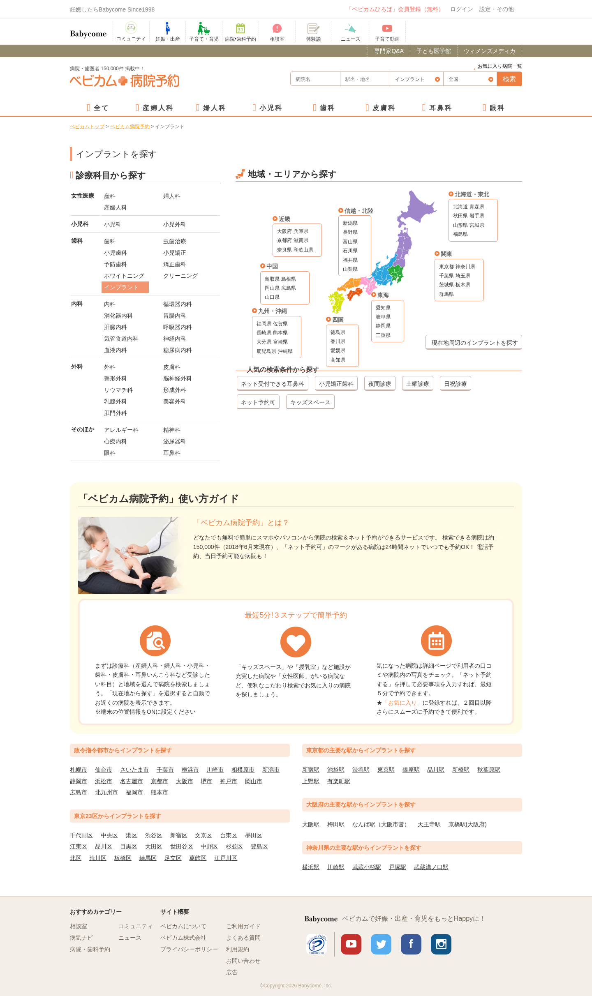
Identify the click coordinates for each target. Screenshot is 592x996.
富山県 (350, 241)
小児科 (271, 107)
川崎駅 (336, 867)
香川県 (338, 341)
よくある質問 (243, 937)
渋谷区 (153, 835)
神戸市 (228, 781)
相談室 (78, 926)
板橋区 (123, 858)
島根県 (288, 279)
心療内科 (115, 441)
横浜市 (190, 769)
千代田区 (81, 835)
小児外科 (174, 224)
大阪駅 (310, 824)
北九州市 (106, 792)
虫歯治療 (174, 241)
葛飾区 (197, 858)
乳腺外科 (115, 401)
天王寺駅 (429, 824)
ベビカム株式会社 (183, 937)
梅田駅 (336, 824)
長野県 (350, 232)
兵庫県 (301, 231)
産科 (110, 196)
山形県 (460, 225)
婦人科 (215, 107)
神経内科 (174, 338)
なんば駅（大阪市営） (381, 824)
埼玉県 (463, 276)
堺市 (206, 781)
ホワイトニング (124, 275)
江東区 (78, 846)
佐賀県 (280, 324)
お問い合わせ (243, 960)
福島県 (460, 234)
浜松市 (103, 781)
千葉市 (165, 769)
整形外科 (115, 378)
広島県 (288, 288)
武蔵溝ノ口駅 (431, 867)
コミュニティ (135, 926)
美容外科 (174, 401)
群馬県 (446, 294)
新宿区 (178, 835)
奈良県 (284, 250)
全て (101, 107)
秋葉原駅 (488, 769)
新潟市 (271, 769)
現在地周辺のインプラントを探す (475, 342)
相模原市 (242, 769)
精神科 (171, 430)
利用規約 (237, 949)
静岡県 (383, 326)
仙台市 (103, 769)
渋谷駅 (361, 769)
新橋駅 (460, 769)
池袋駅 (336, 769)
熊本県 (280, 333)
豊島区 (259, 846)
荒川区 (97, 858)
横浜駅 (310, 867)
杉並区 (234, 846)
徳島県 (338, 332)
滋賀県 (301, 240)
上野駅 (310, 781)
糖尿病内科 (177, 350)
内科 (110, 304)
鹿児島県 (266, 351)
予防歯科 (115, 264)
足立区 (173, 858)
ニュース (129, 937)
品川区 (103, 846)
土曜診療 (417, 383)
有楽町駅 (338, 781)
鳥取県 (272, 279)
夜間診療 (379, 383)
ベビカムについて (183, 926)
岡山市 (253, 781)
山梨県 (350, 269)
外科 (110, 367)
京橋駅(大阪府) (468, 824)
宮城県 (476, 225)
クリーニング (180, 275)
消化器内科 (118, 315)
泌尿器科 (174, 441)
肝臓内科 (115, 327)
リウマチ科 (118, 390)
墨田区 (253, 835)
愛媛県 (338, 350)
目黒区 (128, 846)
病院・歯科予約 (90, 949)
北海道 (460, 207)
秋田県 (460, 216)
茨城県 (446, 285)
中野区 (209, 846)
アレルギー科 (121, 430)
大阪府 (284, 231)
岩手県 (476, 216)
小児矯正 (174, 252)
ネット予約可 (258, 402)
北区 (75, 858)
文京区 (203, 835)
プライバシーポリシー (189, 949)
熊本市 (159, 792)
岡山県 (272, 288)
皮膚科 (384, 107)
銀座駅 (411, 769)
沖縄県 (285, 351)
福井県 (350, 260)
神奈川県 (465, 267)
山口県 (272, 297)
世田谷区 (181, 846)
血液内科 (115, 350)
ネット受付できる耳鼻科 (272, 383)
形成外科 (174, 390)
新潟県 (350, 223)
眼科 (497, 107)
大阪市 (184, 781)
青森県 (476, 207)
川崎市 (215, 769)
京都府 (284, 240)
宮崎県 (280, 342)
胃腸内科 (174, 315)
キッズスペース (310, 402)
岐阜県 (383, 317)
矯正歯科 (174, 264)
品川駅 (435, 769)
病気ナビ (81, 937)
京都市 (159, 781)
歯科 (327, 107)
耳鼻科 (441, 107)
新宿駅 (310, 769)
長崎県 (264, 333)
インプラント (121, 287)
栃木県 (463, 285)
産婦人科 (158, 107)
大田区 (153, 846)
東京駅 (386, 769)
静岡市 (78, 781)
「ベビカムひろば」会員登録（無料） (395, 9)
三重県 (383, 335)
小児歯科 (115, 252)
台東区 (228, 835)
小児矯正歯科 (336, 383)
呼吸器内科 (177, 327)
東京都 (446, 267)
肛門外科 (115, 413)
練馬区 (148, 858)
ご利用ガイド (243, 926)
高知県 (338, 360)
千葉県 (446, 276)
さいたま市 (134, 769)
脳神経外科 (177, 378)
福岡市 (134, 792)
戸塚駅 (397, 867)
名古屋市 (131, 781)
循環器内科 (177, 304)
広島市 (78, 792)
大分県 (264, 342)
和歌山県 (303, 250)
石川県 (350, 251)
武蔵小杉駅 (366, 867)
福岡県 (264, 324)
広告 (232, 972)
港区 (131, 835)
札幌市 (78, 769)
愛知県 (383, 308)
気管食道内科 (121, 338)
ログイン (461, 9)
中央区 (109, 835)
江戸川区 (225, 858)
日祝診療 (455, 383)
